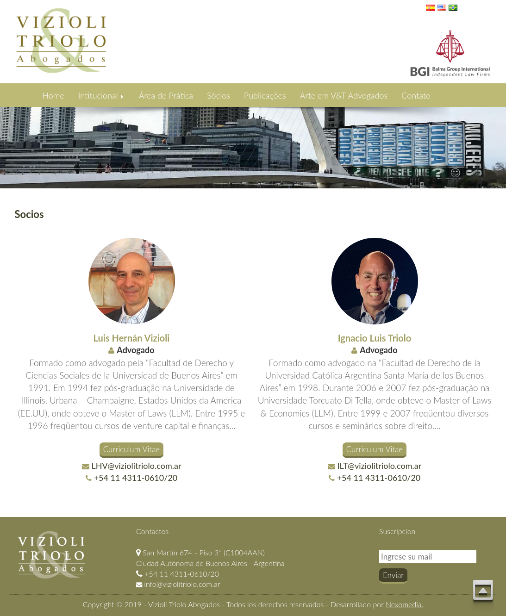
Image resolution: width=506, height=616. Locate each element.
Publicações (265, 95)
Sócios (218, 95)
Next (497, 141)
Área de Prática (166, 95)
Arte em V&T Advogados (344, 95)
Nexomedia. (404, 604)
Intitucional (101, 95)
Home (53, 95)
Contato (416, 95)
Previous (9, 141)
